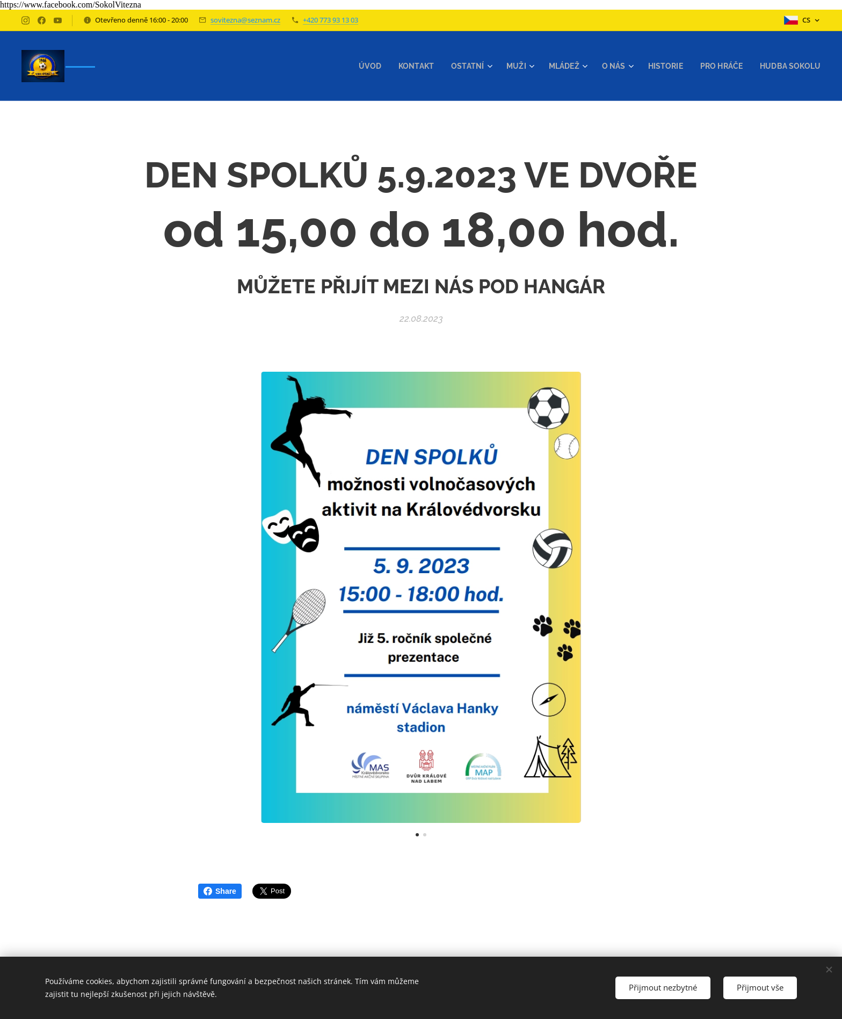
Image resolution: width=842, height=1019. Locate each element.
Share (220, 891)
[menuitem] (355, 66)
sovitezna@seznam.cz (245, 20)
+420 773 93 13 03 (330, 20)
